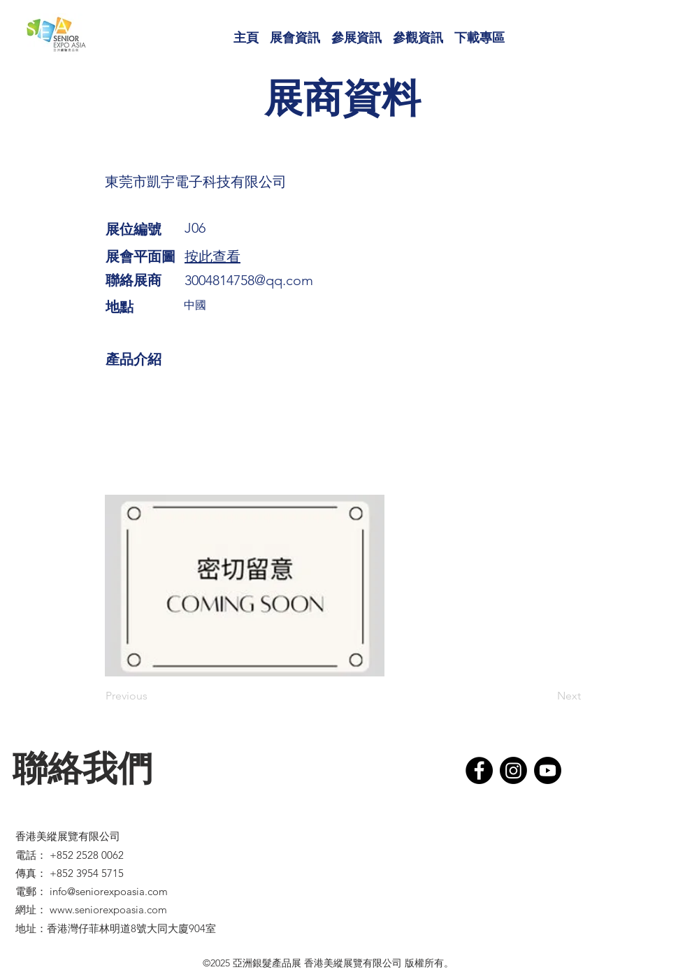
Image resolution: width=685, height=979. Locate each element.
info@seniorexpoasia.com (109, 891)
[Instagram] (513, 770)
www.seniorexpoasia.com (108, 909)
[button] (295, 31)
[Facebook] (479, 770)
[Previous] (152, 696)
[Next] (546, 696)
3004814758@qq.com (249, 280)
